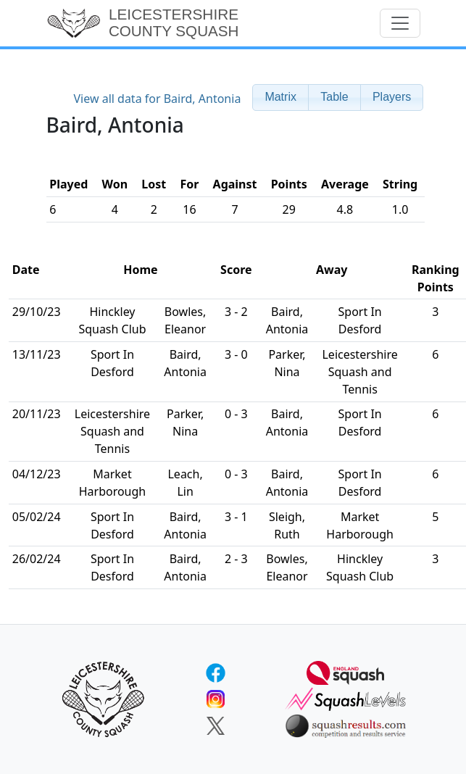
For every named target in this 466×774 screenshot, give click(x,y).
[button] (280, 97)
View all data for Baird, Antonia (157, 99)
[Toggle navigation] (400, 23)
